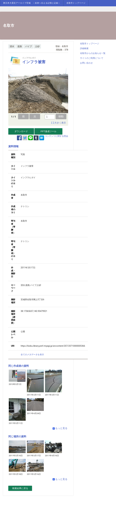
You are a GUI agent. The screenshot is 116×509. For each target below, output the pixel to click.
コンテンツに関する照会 (56, 136)
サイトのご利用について (91, 58)
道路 (19, 46)
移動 (61, 116)
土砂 (37, 46)
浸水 (12, 46)
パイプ (28, 46)
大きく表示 (60, 122)
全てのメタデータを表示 (32, 354)
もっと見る (60, 428)
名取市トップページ (75, 3)
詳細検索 (84, 48)
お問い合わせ (86, 63)
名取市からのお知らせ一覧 (92, 53)
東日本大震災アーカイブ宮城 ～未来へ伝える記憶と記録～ (31, 3)
